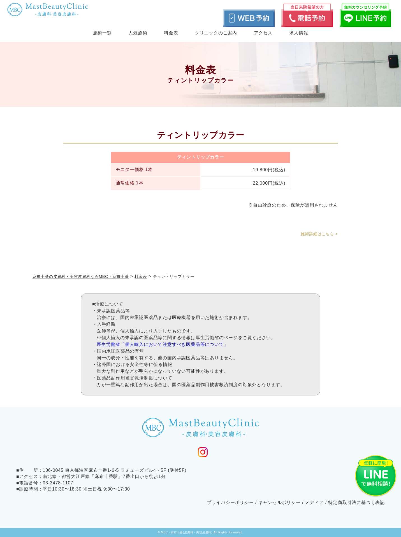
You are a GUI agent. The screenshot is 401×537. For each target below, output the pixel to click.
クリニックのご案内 (216, 33)
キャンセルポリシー (279, 502)
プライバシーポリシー (230, 502)
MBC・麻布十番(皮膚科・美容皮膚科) (186, 532)
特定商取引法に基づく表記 (356, 502)
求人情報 (298, 33)
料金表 (171, 33)
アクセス (263, 33)
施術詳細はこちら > (319, 234)
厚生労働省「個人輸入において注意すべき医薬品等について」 (162, 344)
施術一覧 (102, 33)
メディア (314, 502)
